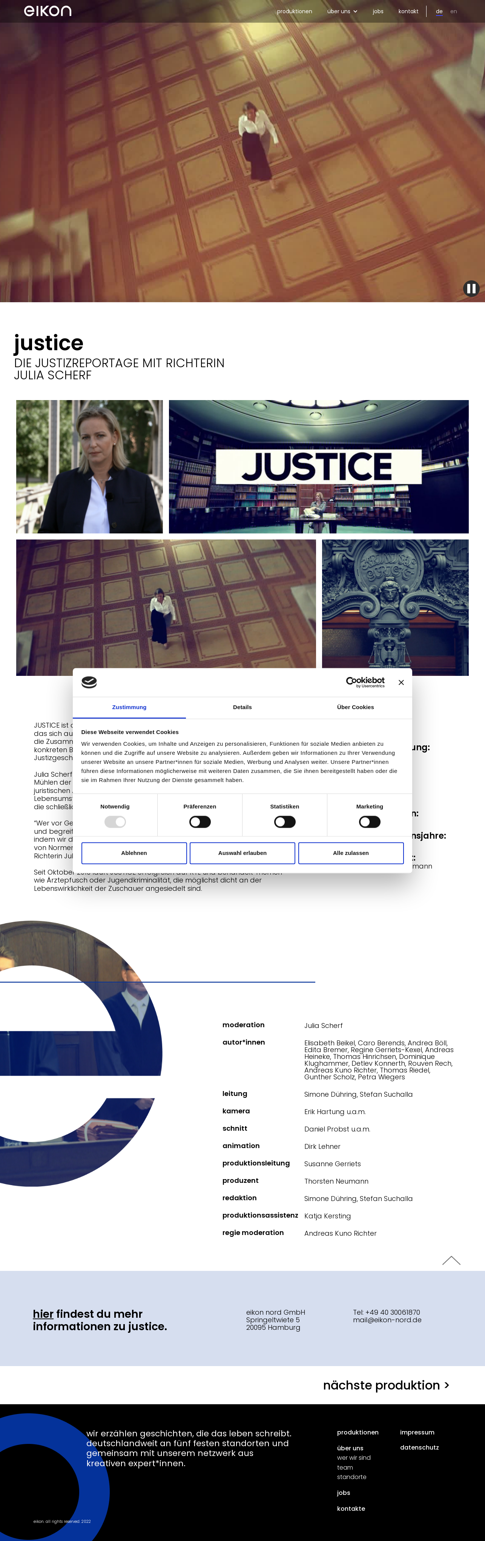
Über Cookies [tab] (355, 707)
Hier (43, 1314)
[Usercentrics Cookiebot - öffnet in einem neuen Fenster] (352, 682)
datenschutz (419, 1447)
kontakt (409, 11)
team (345, 1467)
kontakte (351, 1509)
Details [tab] (242, 707)
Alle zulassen (351, 853)
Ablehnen (134, 853)
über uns (350, 1448)
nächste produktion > (386, 1385)
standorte (352, 1477)
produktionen (294, 11)
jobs (378, 11)
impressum (417, 1432)
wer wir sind (354, 1458)
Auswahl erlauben (242, 853)
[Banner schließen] (401, 682)
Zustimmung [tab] (129, 707)
